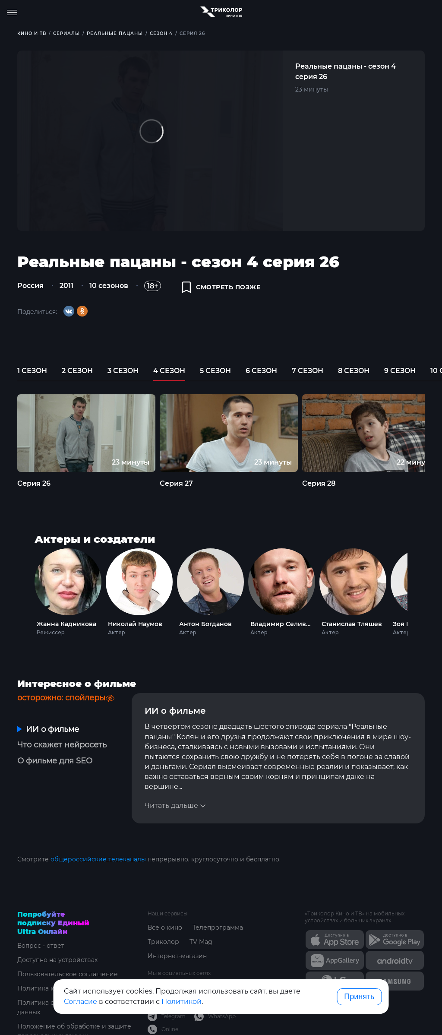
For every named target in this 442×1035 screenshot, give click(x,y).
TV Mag (200, 942)
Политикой (181, 1001)
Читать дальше (171, 805)
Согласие (80, 1001)
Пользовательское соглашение (67, 974)
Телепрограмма (218, 927)
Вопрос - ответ (40, 946)
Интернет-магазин (177, 956)
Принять (359, 996)
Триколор (163, 942)
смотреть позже (221, 287)
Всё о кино (165, 927)
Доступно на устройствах (57, 960)
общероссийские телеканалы (98, 859)
